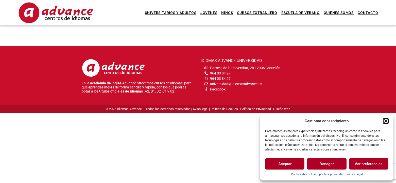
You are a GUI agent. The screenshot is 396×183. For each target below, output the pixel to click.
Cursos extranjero (257, 13)
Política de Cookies (224, 109)
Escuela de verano (300, 13)
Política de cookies (304, 174)
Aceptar (284, 164)
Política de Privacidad (255, 109)
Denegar (327, 164)
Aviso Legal (355, 174)
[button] (385, 121)
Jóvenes (208, 13)
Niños (227, 13)
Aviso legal (200, 109)
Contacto (368, 13)
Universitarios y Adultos (170, 13)
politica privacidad (332, 174)
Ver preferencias (369, 164)
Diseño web (281, 109)
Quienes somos (339, 13)
